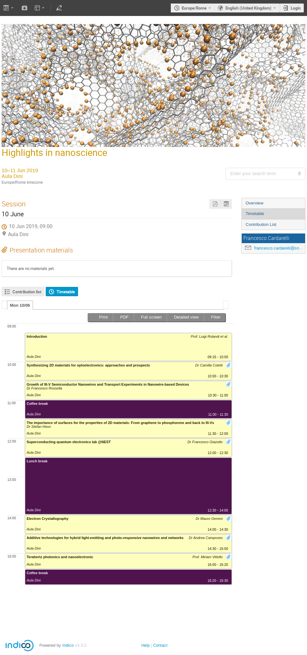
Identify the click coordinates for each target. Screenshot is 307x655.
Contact (160, 645)
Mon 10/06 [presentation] (20, 305)
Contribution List (261, 224)
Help (145, 645)
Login (296, 8)
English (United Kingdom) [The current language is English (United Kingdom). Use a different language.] (248, 8)
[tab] (20, 305)
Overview (255, 203)
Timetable (255, 213)
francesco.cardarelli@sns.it (279, 248)
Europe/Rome (194, 8)
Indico (68, 645)
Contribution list (26, 292)
